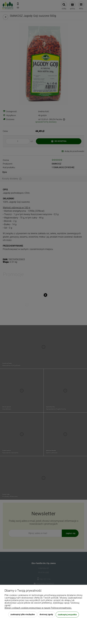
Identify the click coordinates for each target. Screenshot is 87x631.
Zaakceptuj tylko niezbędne (22, 614)
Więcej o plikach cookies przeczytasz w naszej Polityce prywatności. (38, 608)
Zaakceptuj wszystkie (67, 614)
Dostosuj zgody (46, 614)
